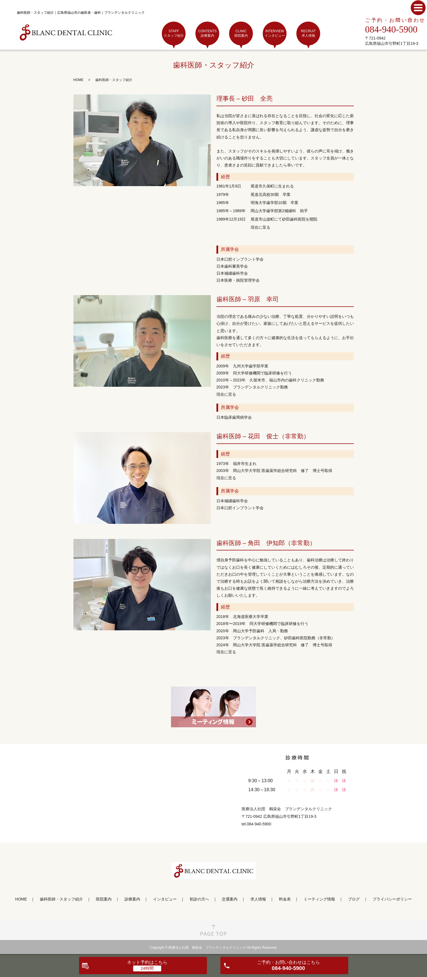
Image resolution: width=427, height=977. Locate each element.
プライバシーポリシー (392, 899)
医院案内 (104, 899)
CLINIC (241, 33)
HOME (78, 80)
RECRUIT (308, 33)
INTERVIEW (275, 33)
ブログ (354, 899)
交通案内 (229, 899)
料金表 (285, 899)
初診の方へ (199, 899)
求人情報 (258, 899)
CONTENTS (207, 33)
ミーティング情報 (319, 899)
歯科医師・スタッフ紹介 (61, 899)
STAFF (174, 33)
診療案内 (132, 899)
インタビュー (165, 899)
